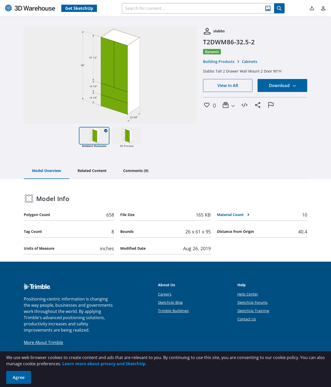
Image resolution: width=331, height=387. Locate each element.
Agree (19, 377)
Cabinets (249, 61)
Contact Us (246, 319)
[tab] (46, 171)
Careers (164, 294)
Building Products (219, 61)
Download (282, 85)
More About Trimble (43, 342)
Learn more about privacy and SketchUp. (104, 364)
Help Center (247, 294)
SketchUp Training (253, 310)
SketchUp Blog (170, 302)
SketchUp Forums (252, 302)
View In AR (227, 85)
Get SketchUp (79, 8)
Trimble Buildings (173, 310)
